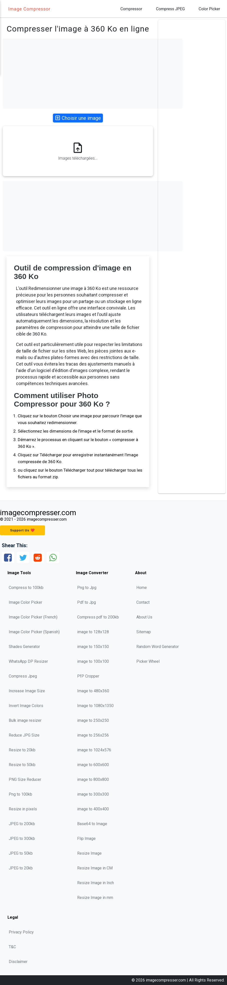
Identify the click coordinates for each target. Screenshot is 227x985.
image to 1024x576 (94, 750)
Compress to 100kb (26, 587)
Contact (143, 602)
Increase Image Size (27, 691)
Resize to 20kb (22, 750)
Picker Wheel (148, 661)
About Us (144, 617)
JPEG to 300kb (22, 838)
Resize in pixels (23, 809)
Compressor (131, 9)
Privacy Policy (21, 932)
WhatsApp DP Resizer (28, 661)
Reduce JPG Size (24, 735)
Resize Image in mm (95, 897)
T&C (12, 946)
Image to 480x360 (93, 691)
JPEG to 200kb (22, 823)
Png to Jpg (86, 587)
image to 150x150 (93, 646)
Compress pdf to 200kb (98, 617)
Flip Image (86, 838)
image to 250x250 (93, 720)
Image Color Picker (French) (33, 617)
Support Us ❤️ (22, 530)
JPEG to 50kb (21, 853)
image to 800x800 (93, 779)
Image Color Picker (25, 602)
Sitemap (143, 631)
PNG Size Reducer (25, 779)
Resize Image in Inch (95, 882)
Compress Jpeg (23, 676)
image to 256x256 (93, 735)
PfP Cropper (88, 676)
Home (141, 587)
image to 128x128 (93, 631)
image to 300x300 (93, 794)
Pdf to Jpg (86, 602)
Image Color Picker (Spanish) (34, 631)
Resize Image (89, 853)
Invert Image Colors (26, 705)
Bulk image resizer (25, 720)
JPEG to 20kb (21, 868)
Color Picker (209, 9)
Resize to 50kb (22, 764)
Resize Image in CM (95, 868)
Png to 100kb (20, 794)
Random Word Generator (157, 646)
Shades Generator (24, 646)
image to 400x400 (93, 809)
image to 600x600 (93, 764)
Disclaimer (18, 961)
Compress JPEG (170, 9)
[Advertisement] (93, 74)
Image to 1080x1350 (95, 705)
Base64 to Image (92, 823)
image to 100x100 (93, 661)
